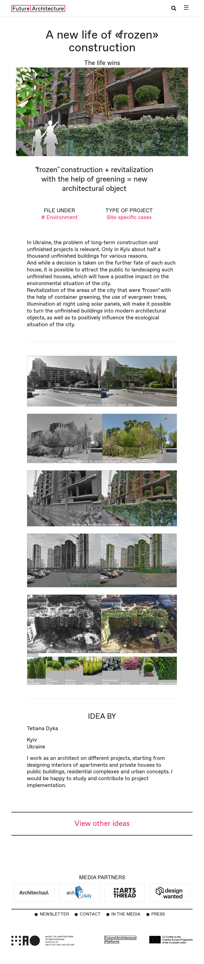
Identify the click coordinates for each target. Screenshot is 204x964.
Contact (90, 914)
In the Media (125, 914)
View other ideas (102, 823)
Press (158, 914)
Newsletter (54, 914)
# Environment (59, 217)
